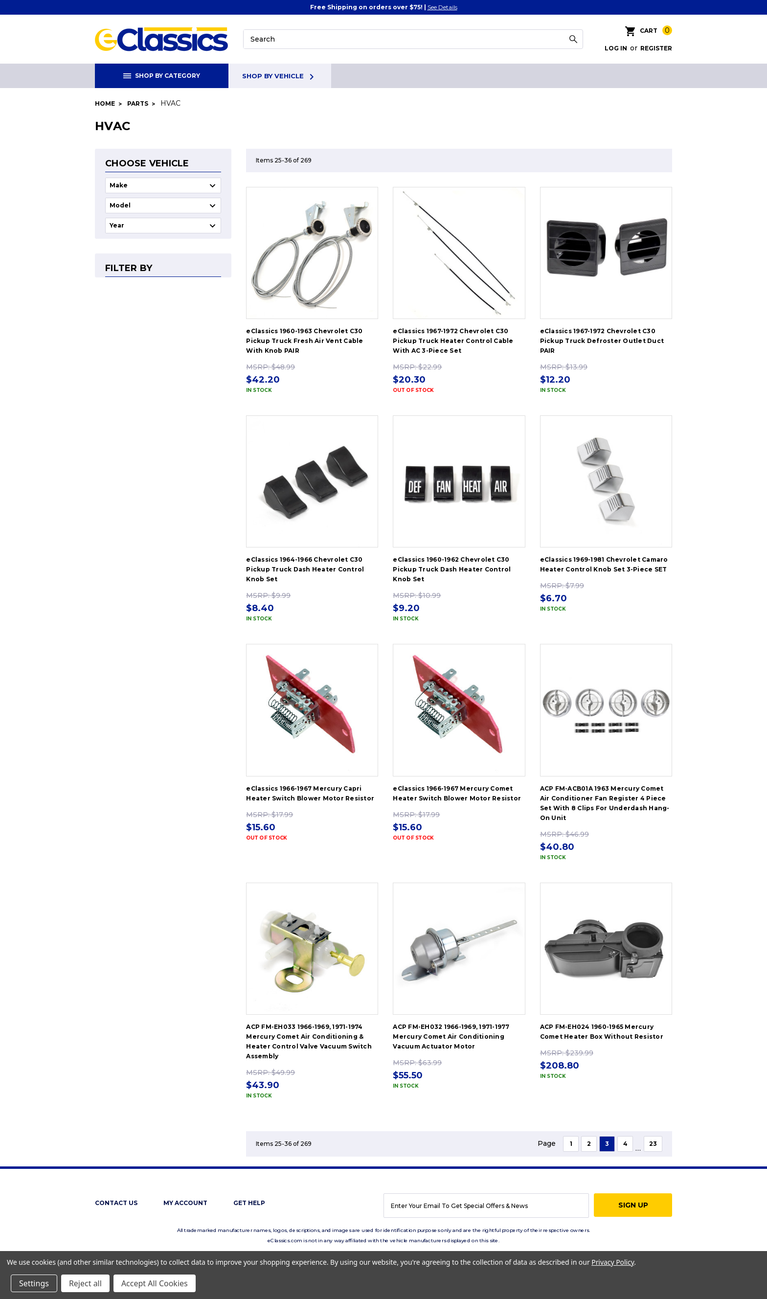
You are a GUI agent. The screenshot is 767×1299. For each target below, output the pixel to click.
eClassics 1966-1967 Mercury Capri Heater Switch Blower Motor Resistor (310, 793)
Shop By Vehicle (279, 77)
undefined (163, 185)
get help (249, 1203)
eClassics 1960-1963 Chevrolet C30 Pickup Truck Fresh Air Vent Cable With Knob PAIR (304, 340)
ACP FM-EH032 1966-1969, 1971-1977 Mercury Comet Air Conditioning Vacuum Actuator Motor (451, 1036)
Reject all (85, 1283)
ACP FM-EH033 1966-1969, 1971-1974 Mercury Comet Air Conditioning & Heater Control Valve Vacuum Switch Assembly (309, 1041)
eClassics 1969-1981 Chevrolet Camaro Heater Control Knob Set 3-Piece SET (604, 564)
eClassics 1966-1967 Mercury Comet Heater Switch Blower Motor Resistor (457, 793)
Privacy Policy (612, 1262)
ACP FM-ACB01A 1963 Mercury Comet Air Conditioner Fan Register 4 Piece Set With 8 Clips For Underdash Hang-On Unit (605, 803)
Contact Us (116, 1203)
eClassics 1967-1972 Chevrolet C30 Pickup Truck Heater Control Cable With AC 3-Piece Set (453, 340)
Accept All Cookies (154, 1283)
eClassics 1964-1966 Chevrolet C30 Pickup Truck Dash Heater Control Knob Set (305, 569)
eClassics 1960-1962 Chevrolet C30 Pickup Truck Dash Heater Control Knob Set (452, 569)
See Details (442, 7)
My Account (185, 1203)
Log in (616, 48)
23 (653, 1143)
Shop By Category (161, 75)
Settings (34, 1283)
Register (656, 48)
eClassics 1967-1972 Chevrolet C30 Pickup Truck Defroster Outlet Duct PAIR (602, 340)
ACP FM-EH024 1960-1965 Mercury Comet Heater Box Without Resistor (601, 1031)
